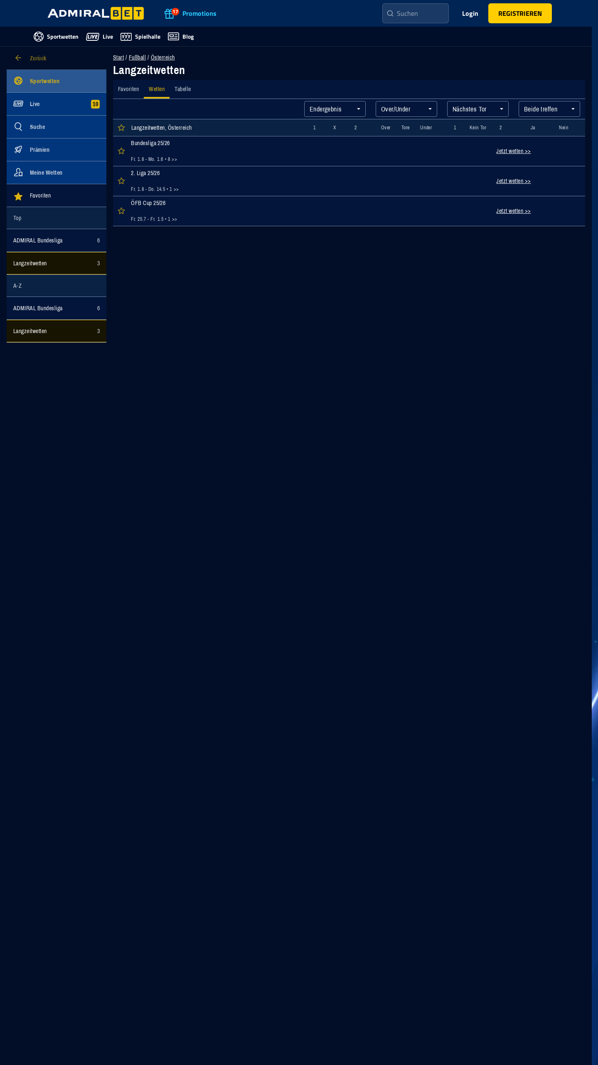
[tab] (128, 89)
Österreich (163, 57)
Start (118, 57)
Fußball (137, 57)
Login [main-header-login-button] (470, 13)
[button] (520, 13)
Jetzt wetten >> (513, 151)
